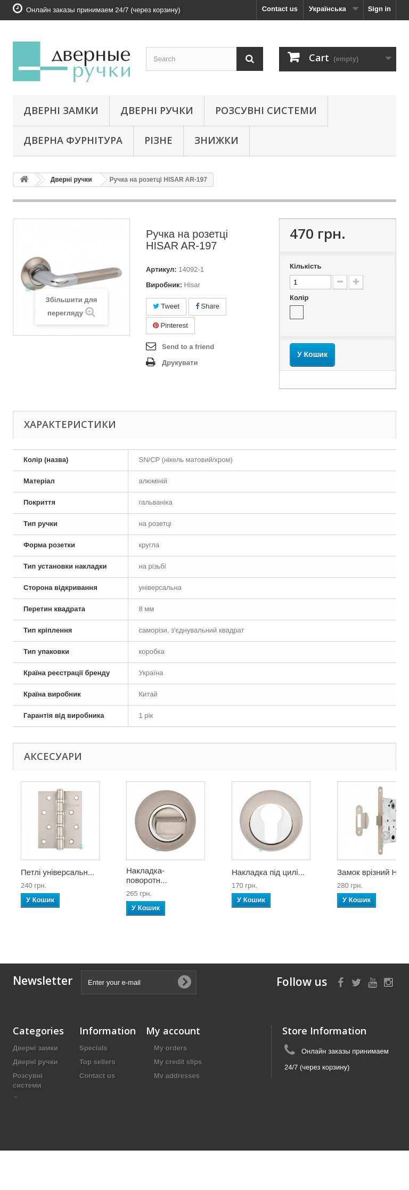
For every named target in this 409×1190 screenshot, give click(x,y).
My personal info (181, 1090)
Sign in (379, 9)
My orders (170, 1048)
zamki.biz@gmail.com (356, 1087)
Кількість (306, 266)
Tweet (166, 306)
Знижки (216, 140)
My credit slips (178, 1062)
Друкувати (180, 363)
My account (173, 1030)
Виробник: (164, 285)
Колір (300, 298)
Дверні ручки (156, 110)
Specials (93, 1048)
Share (207, 306)
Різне (158, 140)
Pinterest (170, 325)
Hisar (192, 285)
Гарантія (94, 1103)
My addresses (177, 1076)
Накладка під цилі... (268, 872)
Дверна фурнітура (72, 140)
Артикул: (161, 269)
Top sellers (97, 1062)
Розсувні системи (266, 110)
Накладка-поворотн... (146, 875)
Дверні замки (61, 110)
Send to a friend (188, 347)
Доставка (95, 1090)
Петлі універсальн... (57, 872)
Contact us (280, 9)
